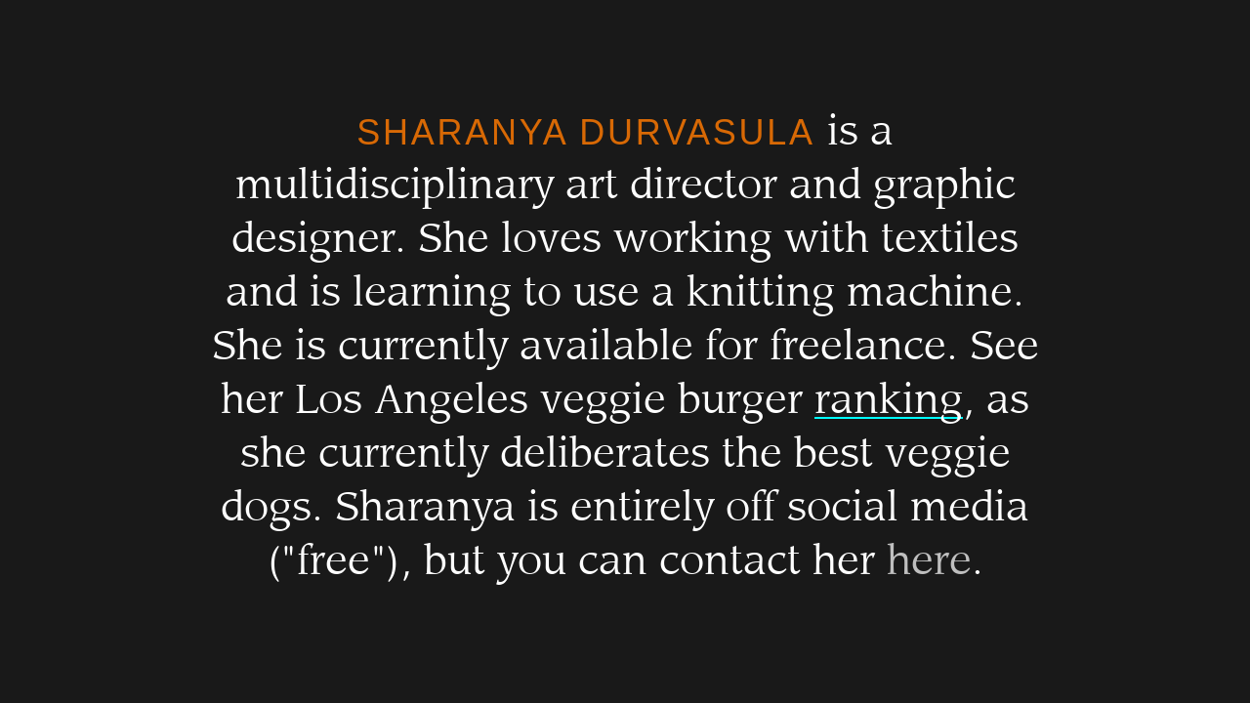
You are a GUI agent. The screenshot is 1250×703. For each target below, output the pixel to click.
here (929, 561)
